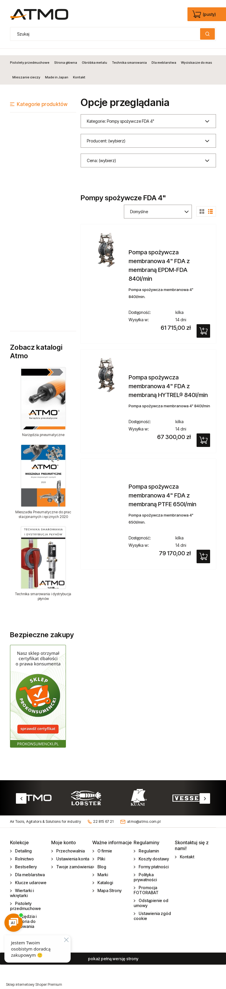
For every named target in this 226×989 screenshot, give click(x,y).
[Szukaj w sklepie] (106, 34)
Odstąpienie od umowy (151, 896)
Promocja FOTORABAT (146, 884)
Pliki (101, 852)
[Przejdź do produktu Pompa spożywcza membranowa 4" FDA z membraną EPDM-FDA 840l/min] (106, 243)
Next (205, 792)
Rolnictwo (24, 852)
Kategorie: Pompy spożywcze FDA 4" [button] (120, 114)
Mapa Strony (109, 884)
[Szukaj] (207, 34)
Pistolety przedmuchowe (25, 899)
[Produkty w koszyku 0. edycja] (204, 14)
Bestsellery (25, 860)
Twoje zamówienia (73, 860)
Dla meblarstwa (29, 868)
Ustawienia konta (72, 852)
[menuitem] (31, 56)
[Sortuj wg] (158, 205)
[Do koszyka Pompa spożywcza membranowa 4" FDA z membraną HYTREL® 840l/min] (203, 433)
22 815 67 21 (103, 815)
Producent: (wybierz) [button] (106, 134)
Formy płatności (153, 860)
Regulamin (148, 844)
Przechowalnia (70, 844)
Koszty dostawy (153, 852)
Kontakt (186, 850)
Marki (102, 868)
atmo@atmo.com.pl (144, 815)
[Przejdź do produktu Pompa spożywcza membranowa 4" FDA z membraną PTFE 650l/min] (106, 462)
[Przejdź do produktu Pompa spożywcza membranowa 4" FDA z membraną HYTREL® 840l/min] (106, 368)
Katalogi (105, 876)
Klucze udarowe (30, 876)
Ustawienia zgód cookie (152, 909)
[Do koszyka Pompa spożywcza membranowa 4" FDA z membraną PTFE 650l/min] (203, 550)
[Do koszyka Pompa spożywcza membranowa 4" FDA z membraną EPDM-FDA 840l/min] (203, 324)
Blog (101, 860)
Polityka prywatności (145, 871)
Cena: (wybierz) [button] (101, 154)
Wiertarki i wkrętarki (22, 887)
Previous (21, 792)
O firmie (104, 844)
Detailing (23, 844)
